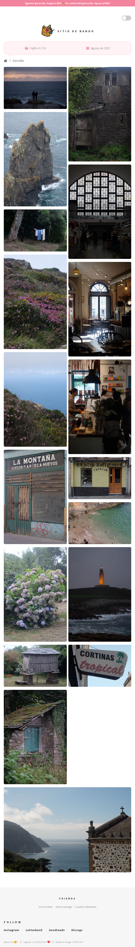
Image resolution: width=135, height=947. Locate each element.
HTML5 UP (78, 941)
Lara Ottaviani (39, 941)
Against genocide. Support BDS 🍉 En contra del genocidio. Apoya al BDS (67, 3)
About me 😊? (11, 941)
